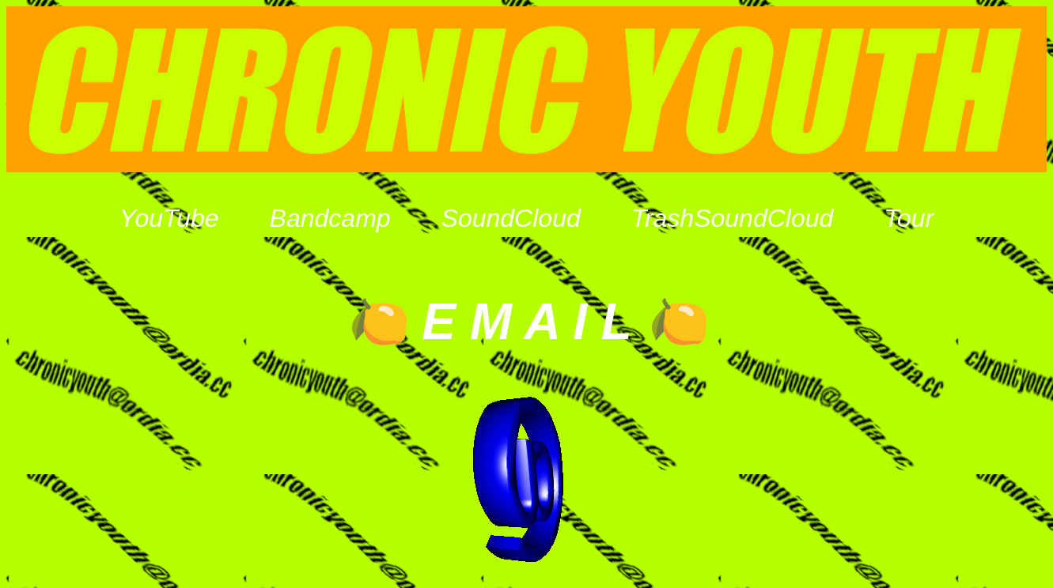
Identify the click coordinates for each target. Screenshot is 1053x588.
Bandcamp (330, 218)
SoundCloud (511, 218)
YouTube (169, 218)
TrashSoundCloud (732, 218)
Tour (909, 218)
